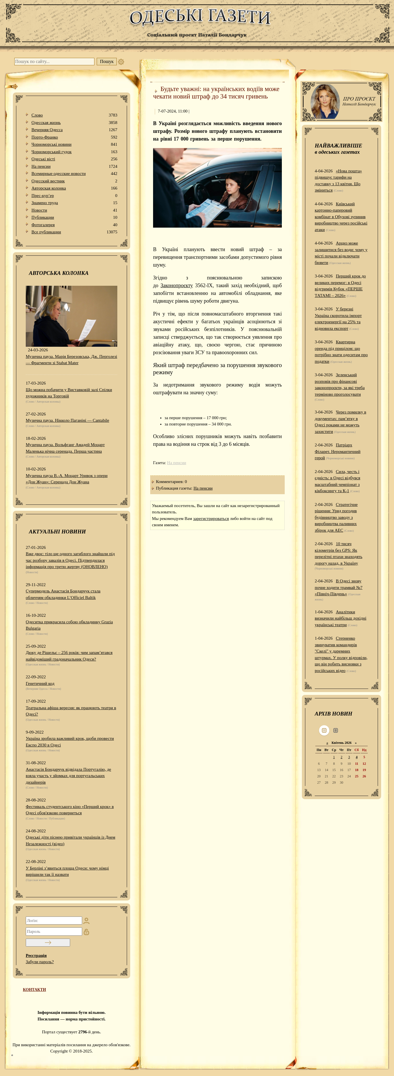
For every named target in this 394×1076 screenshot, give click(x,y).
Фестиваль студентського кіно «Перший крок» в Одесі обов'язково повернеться (70, 809)
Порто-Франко (74, 137)
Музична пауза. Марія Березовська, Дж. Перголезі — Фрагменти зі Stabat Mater (71, 359)
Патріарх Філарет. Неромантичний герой (338, 451)
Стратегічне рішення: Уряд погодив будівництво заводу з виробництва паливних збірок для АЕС (336, 517)
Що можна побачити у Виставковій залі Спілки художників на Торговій (69, 393)
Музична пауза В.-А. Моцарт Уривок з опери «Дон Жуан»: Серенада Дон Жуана (67, 478)
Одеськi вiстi (74, 159)
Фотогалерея (74, 225)
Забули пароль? (40, 961)
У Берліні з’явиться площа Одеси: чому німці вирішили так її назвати (67, 871)
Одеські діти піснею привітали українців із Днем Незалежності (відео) (70, 840)
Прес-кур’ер (74, 195)
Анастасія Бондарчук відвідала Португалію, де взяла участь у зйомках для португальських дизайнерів (68, 776)
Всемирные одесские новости (74, 173)
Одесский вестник (74, 181)
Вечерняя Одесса (74, 130)
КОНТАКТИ (34, 990)
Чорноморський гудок (74, 152)
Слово (74, 115)
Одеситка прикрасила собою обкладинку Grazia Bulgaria (69, 625)
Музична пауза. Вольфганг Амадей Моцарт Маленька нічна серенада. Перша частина (65, 448)
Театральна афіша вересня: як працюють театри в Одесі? (71, 711)
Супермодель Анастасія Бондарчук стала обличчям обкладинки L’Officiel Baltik (63, 594)
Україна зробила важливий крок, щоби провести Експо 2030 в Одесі (70, 741)
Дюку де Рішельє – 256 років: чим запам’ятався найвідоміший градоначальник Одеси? (69, 655)
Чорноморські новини (74, 144)
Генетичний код (40, 683)
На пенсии (74, 166)
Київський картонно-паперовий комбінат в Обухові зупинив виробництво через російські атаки (341, 217)
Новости (74, 210)
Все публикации (74, 232)
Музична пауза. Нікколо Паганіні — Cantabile (67, 420)
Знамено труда (74, 203)
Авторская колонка (74, 188)
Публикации (74, 217)
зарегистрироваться (211, 518)
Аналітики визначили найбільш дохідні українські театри (340, 618)
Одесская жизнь (74, 122)
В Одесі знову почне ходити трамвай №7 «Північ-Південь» (339, 587)
